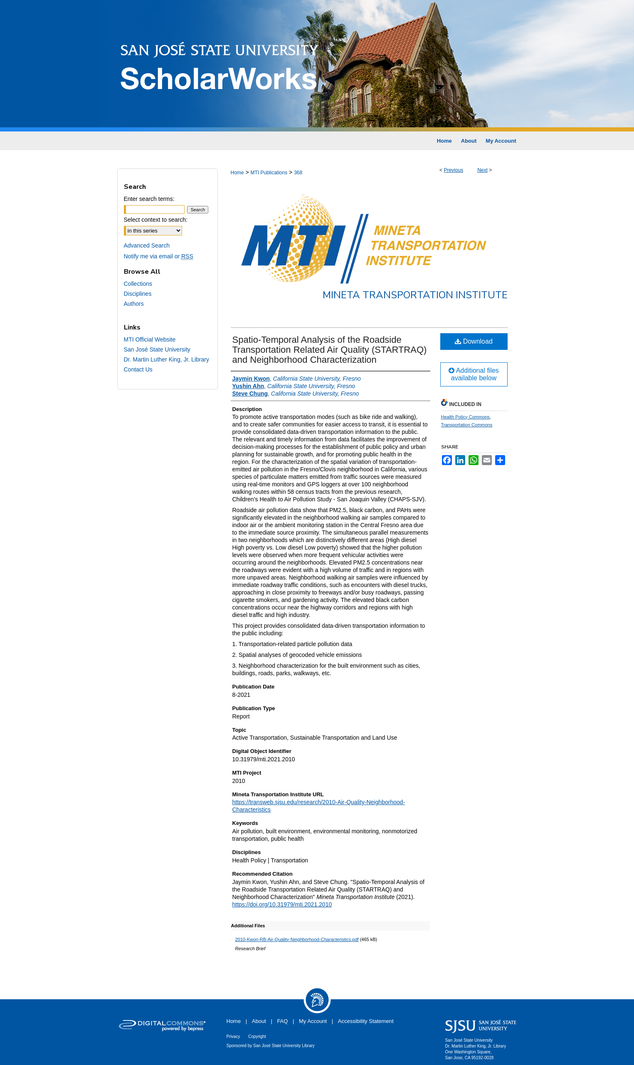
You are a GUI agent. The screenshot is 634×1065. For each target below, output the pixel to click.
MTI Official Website (150, 339)
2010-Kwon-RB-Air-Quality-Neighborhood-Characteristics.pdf (297, 939)
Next (482, 170)
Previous (453, 170)
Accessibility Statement (366, 1021)
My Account (313, 1021)
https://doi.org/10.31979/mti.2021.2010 (282, 904)
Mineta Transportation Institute (415, 295)
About (259, 1021)
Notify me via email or (158, 256)
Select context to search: (155, 219)
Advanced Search (147, 245)
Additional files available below (474, 374)
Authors (134, 303)
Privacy (233, 1036)
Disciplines (138, 293)
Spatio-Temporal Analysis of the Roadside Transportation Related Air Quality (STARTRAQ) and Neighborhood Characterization (329, 349)
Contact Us (138, 369)
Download (474, 341)
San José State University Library (284, 1045)
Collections (138, 283)
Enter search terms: (149, 199)
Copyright (257, 1036)
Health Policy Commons (465, 416)
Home (237, 173)
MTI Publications (268, 173)
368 (298, 173)
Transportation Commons (467, 424)
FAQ (282, 1021)
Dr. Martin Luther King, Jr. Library (166, 359)
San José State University (157, 349)
